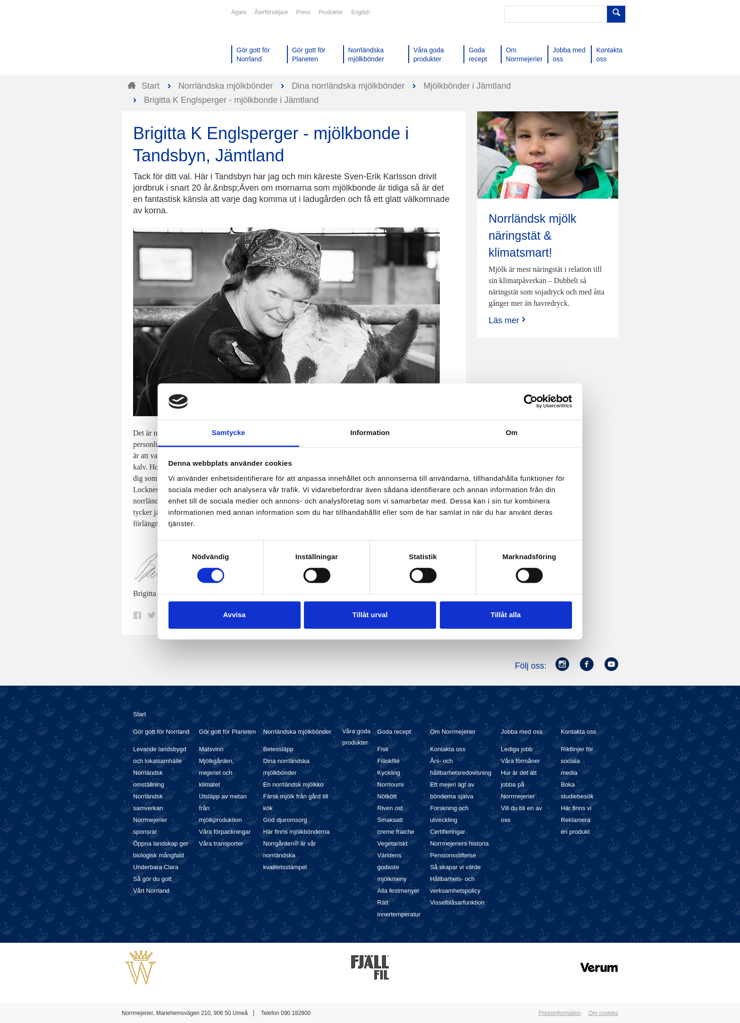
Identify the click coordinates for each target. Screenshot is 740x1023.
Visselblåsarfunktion (457, 902)
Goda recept (394, 731)
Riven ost (390, 808)
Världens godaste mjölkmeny (391, 867)
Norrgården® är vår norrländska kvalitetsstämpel (289, 855)
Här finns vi (576, 808)
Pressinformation (559, 1013)
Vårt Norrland (151, 890)
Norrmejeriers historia (459, 843)
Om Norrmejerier (453, 731)
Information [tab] (370, 432)
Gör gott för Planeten (227, 731)
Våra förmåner (520, 760)
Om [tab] (511, 432)
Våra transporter (221, 843)
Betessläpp (278, 749)
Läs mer (508, 320)
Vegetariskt (392, 843)
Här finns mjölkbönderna (296, 831)
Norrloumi (390, 784)
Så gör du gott (152, 878)
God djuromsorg (285, 819)
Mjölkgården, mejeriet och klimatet (216, 772)
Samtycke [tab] (228, 432)
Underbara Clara (155, 867)
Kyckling (388, 772)
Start (139, 714)
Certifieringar (447, 831)
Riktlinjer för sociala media (577, 761)
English (360, 12)
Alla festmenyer (398, 890)
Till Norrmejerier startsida (157, 41)
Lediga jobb (516, 749)
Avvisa (234, 615)
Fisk (382, 749)
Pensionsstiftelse (453, 855)
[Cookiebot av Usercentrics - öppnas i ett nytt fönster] (530, 401)
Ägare (238, 12)
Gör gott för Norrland (161, 731)
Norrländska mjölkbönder (297, 731)
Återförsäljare (271, 12)
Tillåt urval (370, 615)
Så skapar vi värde (455, 867)
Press (303, 12)
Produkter (331, 12)
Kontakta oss (447, 749)
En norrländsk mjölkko (293, 784)
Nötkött (386, 796)
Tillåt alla (506, 615)
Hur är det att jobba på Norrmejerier (519, 784)
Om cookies (603, 1013)
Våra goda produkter (356, 737)
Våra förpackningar (225, 831)
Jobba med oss (521, 731)
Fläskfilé (388, 760)
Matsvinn (211, 749)
